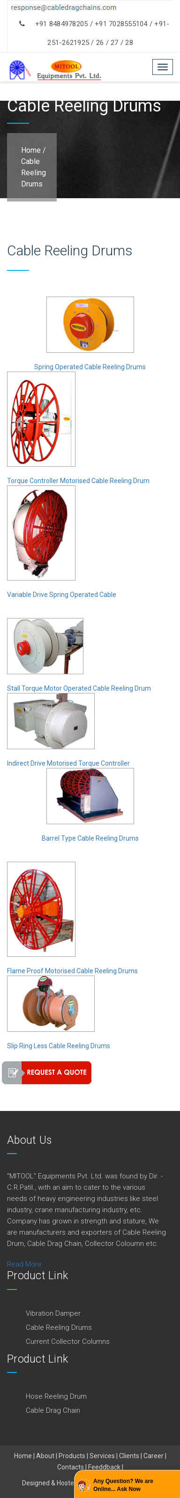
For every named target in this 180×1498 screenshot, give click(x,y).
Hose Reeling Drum (56, 1396)
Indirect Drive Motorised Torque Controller (68, 763)
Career (153, 1456)
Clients (129, 1456)
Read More (24, 1264)
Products (72, 1456)
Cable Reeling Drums (33, 172)
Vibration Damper (53, 1313)
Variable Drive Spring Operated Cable (61, 594)
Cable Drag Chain (53, 1410)
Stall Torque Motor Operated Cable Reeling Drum (79, 688)
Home (31, 150)
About (45, 1456)
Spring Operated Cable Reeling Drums (90, 367)
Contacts (70, 1467)
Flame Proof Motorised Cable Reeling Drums (72, 971)
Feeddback (104, 1467)
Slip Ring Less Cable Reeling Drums (58, 1046)
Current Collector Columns (68, 1341)
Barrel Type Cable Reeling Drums (90, 838)
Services (102, 1456)
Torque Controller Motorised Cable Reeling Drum (78, 480)
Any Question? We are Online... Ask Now (123, 1485)
